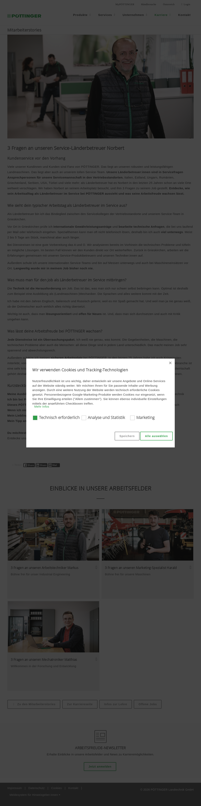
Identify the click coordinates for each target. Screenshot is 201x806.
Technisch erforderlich (59, 417)
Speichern (127, 436)
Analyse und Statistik (106, 417)
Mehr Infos (41, 406)
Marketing (145, 417)
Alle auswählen (156, 436)
